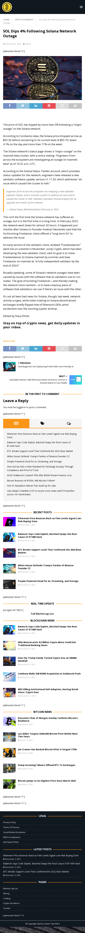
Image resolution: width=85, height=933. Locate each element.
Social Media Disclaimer (14, 832)
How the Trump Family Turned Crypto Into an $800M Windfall (47, 659)
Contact (6, 908)
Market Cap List (10, 888)
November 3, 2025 (27, 664)
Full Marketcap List (42, 613)
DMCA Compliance (11, 837)
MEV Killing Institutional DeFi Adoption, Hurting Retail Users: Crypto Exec (48, 691)
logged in (21, 407)
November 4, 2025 (27, 649)
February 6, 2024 (13, 43)
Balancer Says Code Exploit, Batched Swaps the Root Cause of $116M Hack (47, 535)
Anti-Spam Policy (11, 842)
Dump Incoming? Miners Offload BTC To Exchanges (46, 765)
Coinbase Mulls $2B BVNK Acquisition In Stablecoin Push (49, 673)
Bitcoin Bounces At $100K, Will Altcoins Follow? (31, 480)
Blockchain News (42, 620)
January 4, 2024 (26, 724)
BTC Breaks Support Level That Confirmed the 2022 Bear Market (40, 451)
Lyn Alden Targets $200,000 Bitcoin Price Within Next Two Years (48, 735)
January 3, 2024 (26, 753)
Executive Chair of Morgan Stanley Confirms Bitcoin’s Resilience (48, 719)
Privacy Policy (9, 822)
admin (28, 43)
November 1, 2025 (27, 696)
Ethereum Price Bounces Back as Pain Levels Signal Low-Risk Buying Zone (50, 520)
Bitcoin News (42, 712)
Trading (6, 898)
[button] (80, 7)
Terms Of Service (11, 827)
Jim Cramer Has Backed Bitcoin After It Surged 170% (47, 749)
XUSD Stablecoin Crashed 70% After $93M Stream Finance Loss (39, 475)
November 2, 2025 (27, 677)
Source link (9, 340)
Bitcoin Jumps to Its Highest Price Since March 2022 (47, 780)
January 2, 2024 (26, 784)
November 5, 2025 (27, 525)
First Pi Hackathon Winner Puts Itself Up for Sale (31, 485)
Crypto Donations (11, 903)
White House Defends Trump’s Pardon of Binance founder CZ (38, 456)
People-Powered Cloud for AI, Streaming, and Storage (34, 461)
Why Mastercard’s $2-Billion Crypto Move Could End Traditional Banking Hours (47, 643)
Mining (6, 893)
